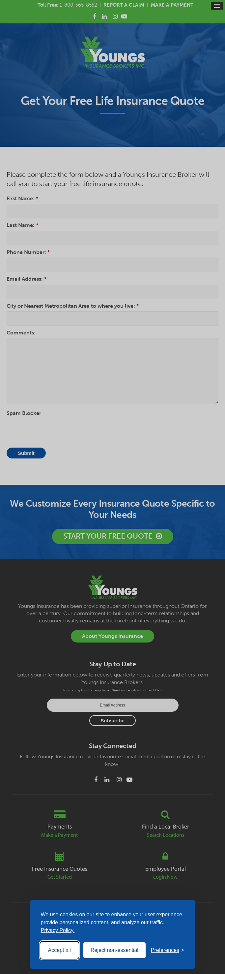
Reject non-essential (114, 950)
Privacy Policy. (58, 930)
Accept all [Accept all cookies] (59, 950)
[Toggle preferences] (167, 950)
